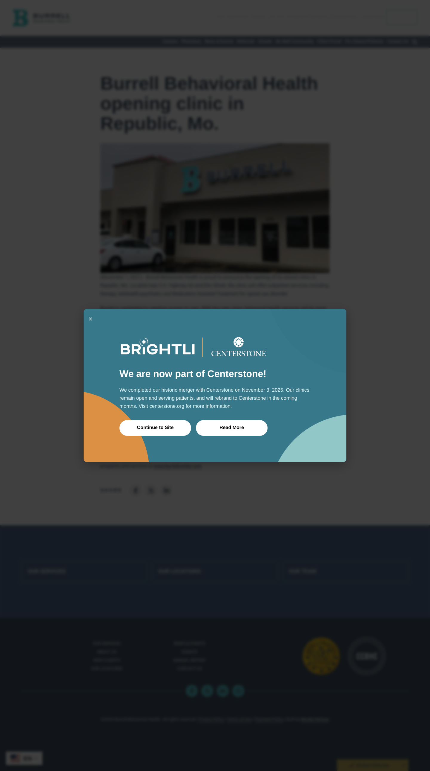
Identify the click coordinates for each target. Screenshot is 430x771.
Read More (231, 427)
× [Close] (90, 319)
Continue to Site (155, 427)
